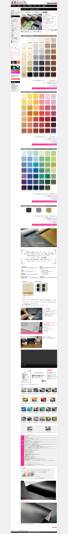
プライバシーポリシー (14, 530)
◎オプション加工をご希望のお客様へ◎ (52, 140)
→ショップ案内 (13, 90)
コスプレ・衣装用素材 (14, 37)
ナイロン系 (12, 27)
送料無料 (15, 75)
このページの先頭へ (54, 527)
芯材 (12, 17)
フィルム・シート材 (14, 29)
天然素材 (12, 25)
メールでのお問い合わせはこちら (52, 3)
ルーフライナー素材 (14, 39)
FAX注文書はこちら (15, 79)
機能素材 (12, 35)
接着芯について (15, 69)
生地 (12, 23)
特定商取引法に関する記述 (23, 530)
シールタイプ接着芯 (14, 19)
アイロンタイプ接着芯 (14, 20)
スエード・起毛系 (13, 28)
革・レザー (13, 42)
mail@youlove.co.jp (14, 89)
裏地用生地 (12, 30)
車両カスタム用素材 (14, 38)
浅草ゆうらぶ (24, 2)
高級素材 (12, 34)
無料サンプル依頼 (15, 62)
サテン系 (12, 26)
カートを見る (16, 44)
